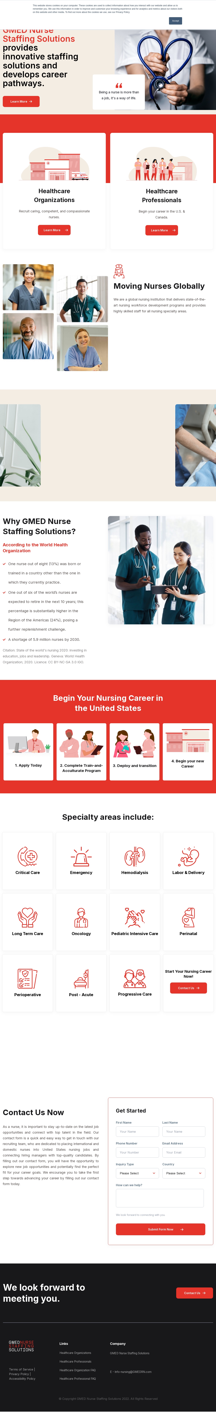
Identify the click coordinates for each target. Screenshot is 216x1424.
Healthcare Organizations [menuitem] (77, 1361)
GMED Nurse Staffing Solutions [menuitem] (132, 1361)
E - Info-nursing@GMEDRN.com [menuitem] (133, 1380)
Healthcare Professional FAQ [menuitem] (80, 1390)
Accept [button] (175, 21)
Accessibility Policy (22, 1386)
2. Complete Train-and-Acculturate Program (81, 772)
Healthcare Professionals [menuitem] (77, 1371)
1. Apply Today (28, 765)
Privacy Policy (19, 1381)
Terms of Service (21, 1376)
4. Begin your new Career (187, 765)
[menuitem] (141, 1371)
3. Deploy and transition (134, 769)
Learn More (19, 101)
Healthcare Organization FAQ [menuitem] (80, 1380)
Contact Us (186, 995)
